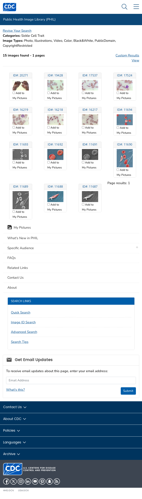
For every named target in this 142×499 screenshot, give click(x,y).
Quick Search (20, 312)
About (12, 287)
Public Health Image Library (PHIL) (29, 19)
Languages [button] (14, 442)
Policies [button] (12, 430)
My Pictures (19, 228)
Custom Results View (127, 58)
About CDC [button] (15, 418)
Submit (128, 391)
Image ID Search (23, 322)
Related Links (17, 268)
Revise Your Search (17, 30)
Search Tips (19, 342)
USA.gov (23, 490)
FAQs (11, 258)
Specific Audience (20, 248)
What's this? (15, 389)
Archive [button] (12, 454)
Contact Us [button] (15, 407)
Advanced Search (24, 332)
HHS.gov (8, 490)
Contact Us (15, 277)
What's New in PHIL (22, 238)
